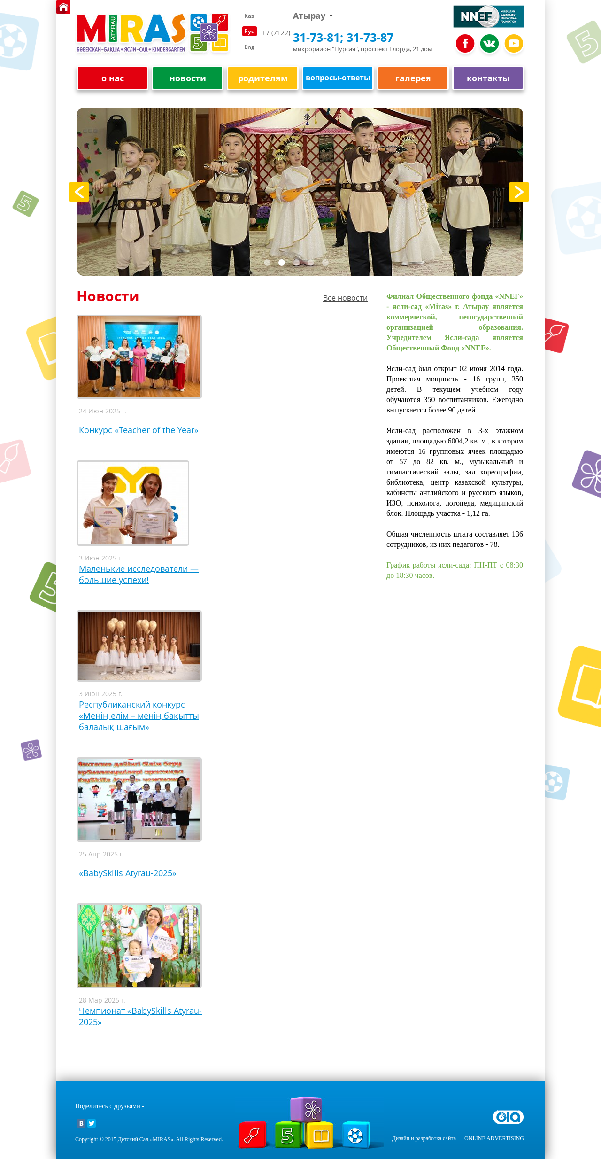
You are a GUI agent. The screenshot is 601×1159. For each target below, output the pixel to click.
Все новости (345, 298)
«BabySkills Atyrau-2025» (128, 873)
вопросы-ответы (338, 77)
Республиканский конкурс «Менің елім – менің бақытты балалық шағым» (139, 715)
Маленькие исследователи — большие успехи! (139, 574)
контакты (488, 78)
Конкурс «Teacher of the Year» (139, 430)
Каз (249, 16)
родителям (263, 78)
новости (188, 78)
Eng (249, 47)
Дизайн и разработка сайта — (458, 1138)
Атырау (309, 16)
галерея (413, 78)
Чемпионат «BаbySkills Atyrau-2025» (140, 1016)
